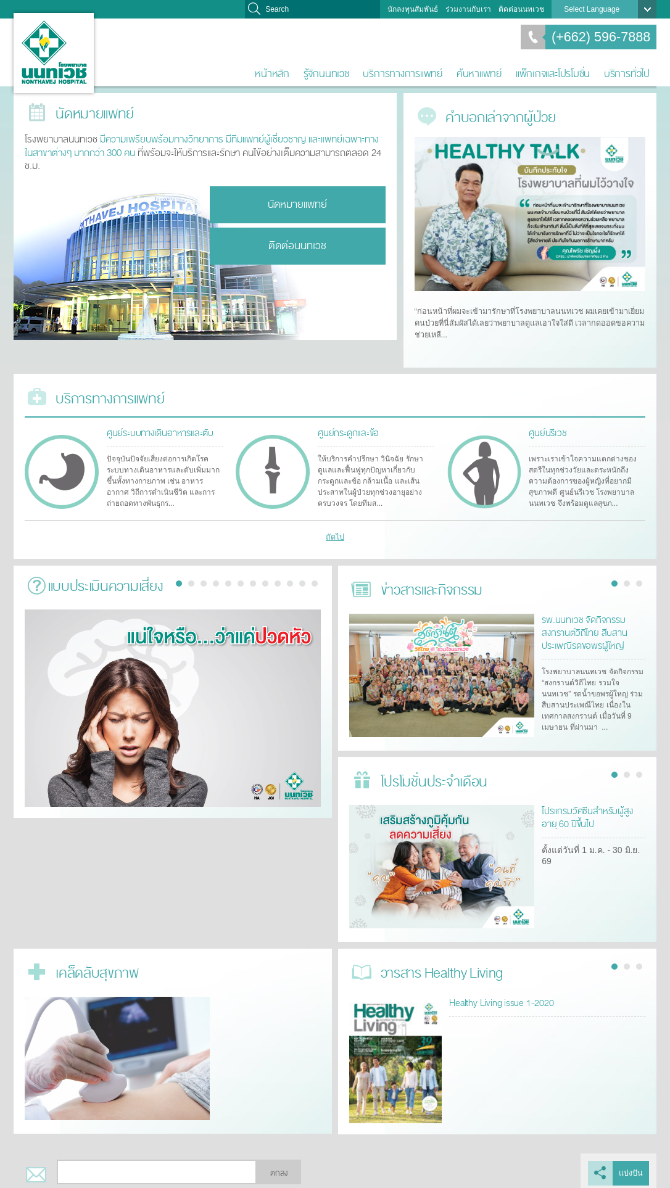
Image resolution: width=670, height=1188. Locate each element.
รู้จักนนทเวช (326, 73)
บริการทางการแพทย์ (402, 73)
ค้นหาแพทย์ (479, 73)
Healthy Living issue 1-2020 (498, 996)
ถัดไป (335, 531)
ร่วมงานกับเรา (468, 9)
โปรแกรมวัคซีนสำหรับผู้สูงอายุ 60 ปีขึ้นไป (592, 811)
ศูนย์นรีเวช (546, 427)
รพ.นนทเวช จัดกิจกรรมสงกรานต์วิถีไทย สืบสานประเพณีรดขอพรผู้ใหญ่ (582, 626)
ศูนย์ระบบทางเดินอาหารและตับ (157, 427)
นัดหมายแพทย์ (297, 203)
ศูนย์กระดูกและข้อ (345, 427)
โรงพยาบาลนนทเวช (53, 53)
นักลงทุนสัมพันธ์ (412, 9)
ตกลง (278, 1168)
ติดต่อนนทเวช (521, 9)
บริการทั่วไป (627, 73)
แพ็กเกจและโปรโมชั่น (553, 73)
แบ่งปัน (631, 1168)
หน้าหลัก (272, 73)
